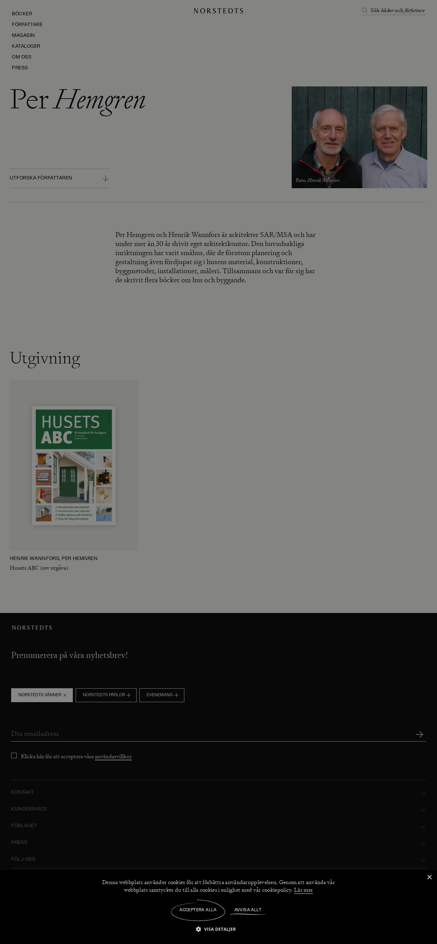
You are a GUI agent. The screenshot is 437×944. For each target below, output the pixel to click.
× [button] (429, 877)
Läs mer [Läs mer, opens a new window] (303, 890)
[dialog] (218, 472)
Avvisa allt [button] (248, 910)
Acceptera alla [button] (198, 910)
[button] (218, 929)
